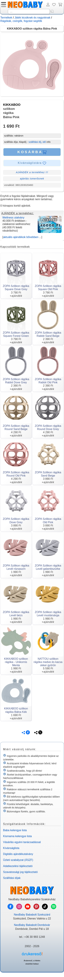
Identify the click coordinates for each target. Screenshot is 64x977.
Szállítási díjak (11, 877)
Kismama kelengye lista (17, 836)
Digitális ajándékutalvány (18, 854)
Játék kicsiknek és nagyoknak (33, 17)
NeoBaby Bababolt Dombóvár (32, 925)
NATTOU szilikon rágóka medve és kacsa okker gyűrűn (48, 662)
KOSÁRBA (32, 152)
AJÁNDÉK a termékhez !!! (32, 172)
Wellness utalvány (13, 217)
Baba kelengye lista (15, 830)
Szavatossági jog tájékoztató (20, 872)
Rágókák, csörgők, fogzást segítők (21, 21)
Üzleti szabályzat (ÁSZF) (18, 860)
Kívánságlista (11, 848)
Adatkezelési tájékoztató (18, 866)
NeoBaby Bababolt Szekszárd (32, 914)
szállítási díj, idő (37, 142)
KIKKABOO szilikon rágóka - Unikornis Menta (16, 662)
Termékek (6, 17)
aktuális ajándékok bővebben (20, 237)
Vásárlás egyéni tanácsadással (22, 842)
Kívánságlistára (32, 163)
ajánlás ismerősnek (32, 178)
